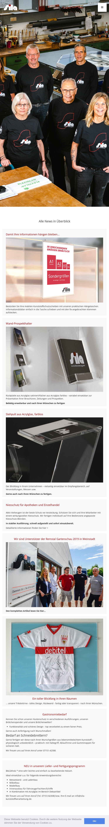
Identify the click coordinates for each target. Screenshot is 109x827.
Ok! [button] (94, 821)
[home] (9, 7)
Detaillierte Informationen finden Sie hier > (27, 528)
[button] (102, 7)
